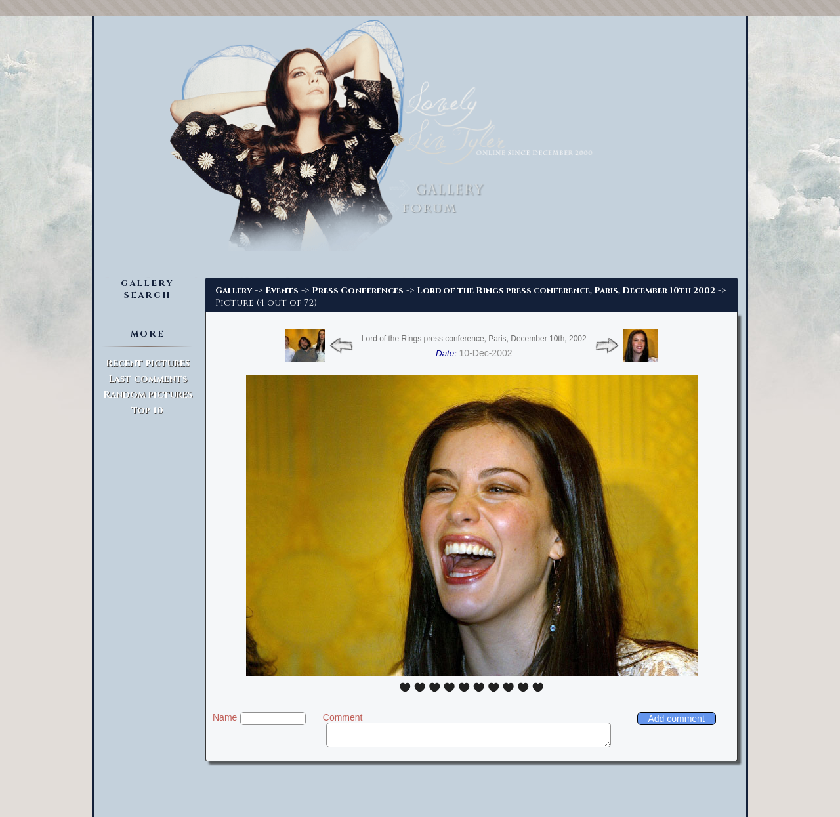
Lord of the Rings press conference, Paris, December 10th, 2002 (474, 338)
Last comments (147, 379)
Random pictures (147, 394)
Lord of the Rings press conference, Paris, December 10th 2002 (566, 291)
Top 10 (147, 410)
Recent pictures (148, 363)
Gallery (233, 291)
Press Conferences (358, 291)
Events (282, 291)
